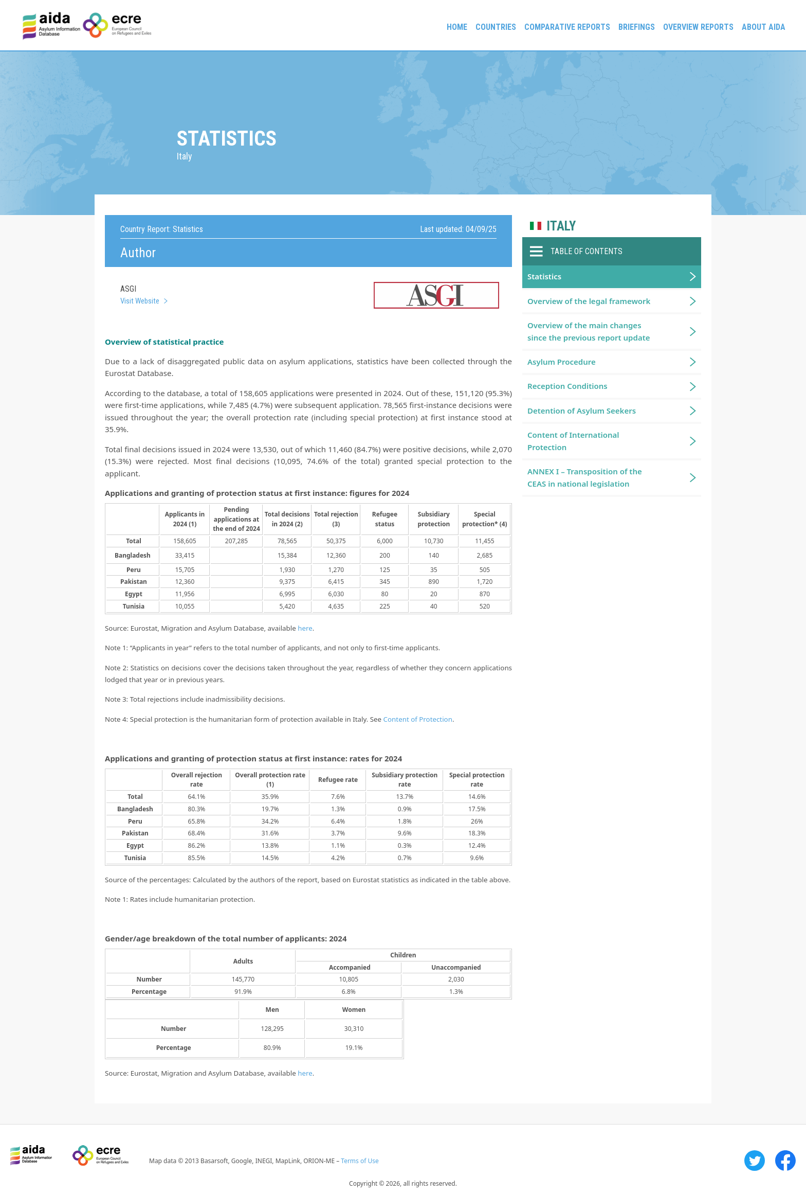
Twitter (754, 1160)
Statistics (544, 276)
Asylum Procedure (561, 362)
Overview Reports (698, 27)
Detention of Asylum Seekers (581, 410)
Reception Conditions (567, 386)
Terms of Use (359, 1160)
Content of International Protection (573, 441)
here (305, 628)
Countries (495, 27)
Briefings (636, 27)
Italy (561, 226)
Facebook (785, 1160)
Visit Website (139, 301)
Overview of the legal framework (588, 301)
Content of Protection (417, 719)
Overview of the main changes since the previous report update (588, 331)
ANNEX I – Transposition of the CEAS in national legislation (584, 477)
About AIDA (763, 27)
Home (457, 27)
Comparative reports (567, 27)
